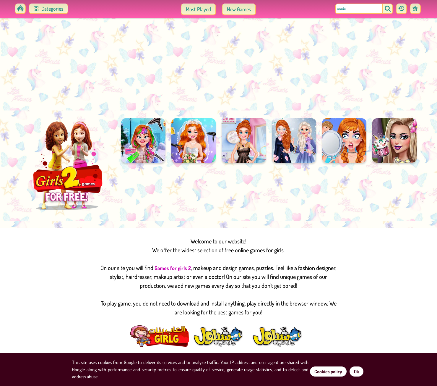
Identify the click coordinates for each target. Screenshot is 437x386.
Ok (356, 371)
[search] (387, 9)
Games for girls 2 (173, 268)
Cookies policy (328, 371)
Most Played (198, 9)
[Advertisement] (218, 71)
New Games (239, 9)
